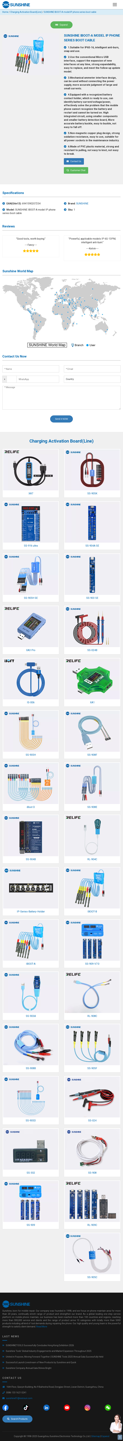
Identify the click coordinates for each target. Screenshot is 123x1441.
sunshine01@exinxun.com (19, 1398)
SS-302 (31, 1172)
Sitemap (95, 1436)
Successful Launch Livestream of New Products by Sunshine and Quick (41, 1362)
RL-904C (92, 859)
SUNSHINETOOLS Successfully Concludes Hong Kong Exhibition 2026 (40, 1345)
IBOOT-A (30, 963)
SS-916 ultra (31, 545)
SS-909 (31, 1225)
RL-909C (92, 1225)
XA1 (92, 702)
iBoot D (31, 807)
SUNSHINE (82, 203)
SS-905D (31, 1120)
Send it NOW (61, 419)
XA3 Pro (30, 650)
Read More (41, 1326)
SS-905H (31, 754)
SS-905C (92, 1277)
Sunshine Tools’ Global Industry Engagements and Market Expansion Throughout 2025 (48, 1351)
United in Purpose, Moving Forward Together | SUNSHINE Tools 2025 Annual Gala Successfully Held (54, 1356)
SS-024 (92, 1120)
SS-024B (92, 650)
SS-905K (92, 493)
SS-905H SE (31, 597)
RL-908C (92, 1016)
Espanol (61, 25)
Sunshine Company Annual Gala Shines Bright (28, 1368)
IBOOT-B (92, 911)
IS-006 (31, 702)
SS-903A (31, 1016)
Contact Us (74, 161)
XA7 (31, 493)
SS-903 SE (92, 597)
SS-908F (92, 754)
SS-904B (31, 859)
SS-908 (92, 1172)
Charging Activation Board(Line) (26, 12)
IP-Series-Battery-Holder (31, 911)
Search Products (17, 1419)
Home (5, 12)
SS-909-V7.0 (92, 963)
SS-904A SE (92, 545)
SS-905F (92, 1068)
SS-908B (31, 1068)
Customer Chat (76, 170)
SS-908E (92, 807)
